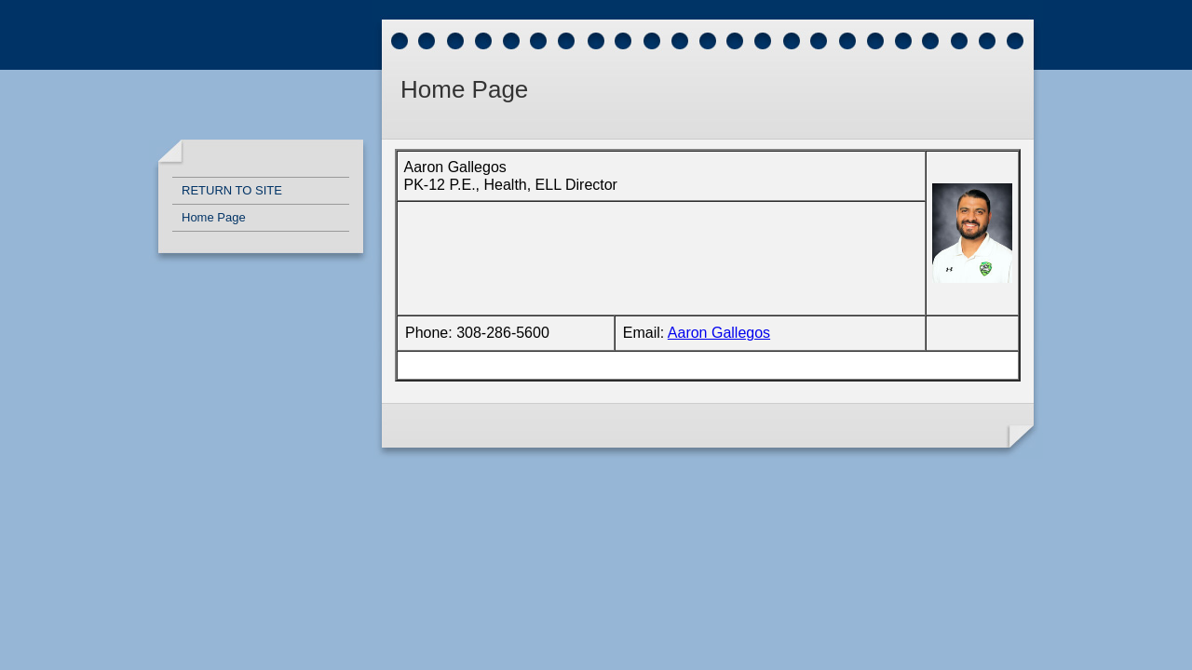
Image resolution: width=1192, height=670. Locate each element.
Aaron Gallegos (719, 333)
